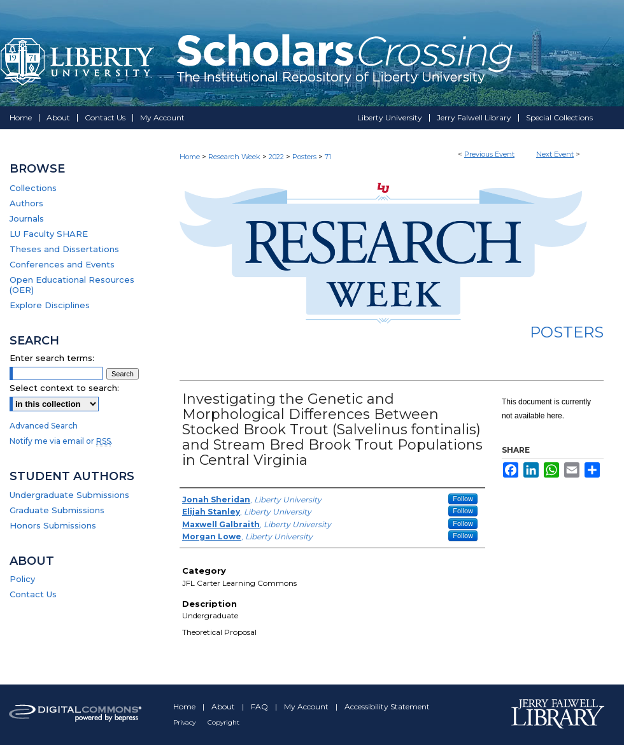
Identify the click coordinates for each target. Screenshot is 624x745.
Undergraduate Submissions (69, 495)
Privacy (185, 722)
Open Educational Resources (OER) (72, 284)
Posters (305, 156)
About (224, 706)
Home (190, 156)
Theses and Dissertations (64, 249)
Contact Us (33, 594)
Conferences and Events (62, 264)
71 (328, 156)
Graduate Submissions (57, 510)
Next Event (555, 154)
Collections (33, 188)
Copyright (223, 722)
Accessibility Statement (387, 706)
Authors (26, 203)
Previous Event (489, 154)
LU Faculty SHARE (49, 234)
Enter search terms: (52, 358)
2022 (277, 156)
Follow (463, 498)
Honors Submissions (53, 525)
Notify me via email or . (61, 441)
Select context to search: (64, 388)
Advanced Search (44, 425)
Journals (27, 218)
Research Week (235, 156)
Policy (22, 579)
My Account (307, 706)
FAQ (260, 706)
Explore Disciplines (50, 305)
